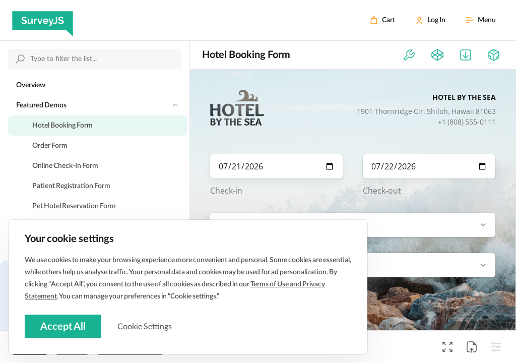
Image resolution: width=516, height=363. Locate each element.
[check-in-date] (276, 166)
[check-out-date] (429, 166)
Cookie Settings (145, 326)
